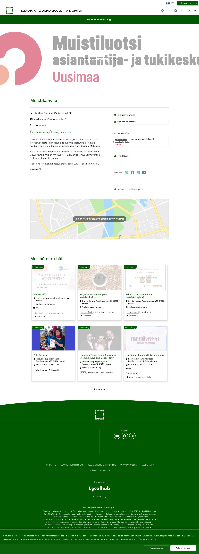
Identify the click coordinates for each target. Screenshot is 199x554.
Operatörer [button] (74, 11)
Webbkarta (148, 465)
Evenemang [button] (28, 11)
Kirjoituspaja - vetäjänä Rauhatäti (103, 519)
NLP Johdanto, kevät (130, 525)
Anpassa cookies (156, 548)
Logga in (191, 11)
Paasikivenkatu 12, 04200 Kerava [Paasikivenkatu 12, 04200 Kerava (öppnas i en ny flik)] (51, 113)
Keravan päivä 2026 (130, 511)
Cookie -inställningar (72, 465)
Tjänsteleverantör (100, 470)
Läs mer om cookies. (147, 539)
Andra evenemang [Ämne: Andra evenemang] (39, 132)
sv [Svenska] (171, 3)
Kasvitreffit (148, 525)
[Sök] (178, 11)
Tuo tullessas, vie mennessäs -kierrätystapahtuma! (75, 522)
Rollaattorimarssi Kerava (116, 514)
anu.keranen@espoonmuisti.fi (50, 119)
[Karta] (166, 11)
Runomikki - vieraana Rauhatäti (57, 525)
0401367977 (40, 125)
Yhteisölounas (78, 519)
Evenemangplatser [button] (50, 11)
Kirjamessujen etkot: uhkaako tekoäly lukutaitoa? (96, 525)
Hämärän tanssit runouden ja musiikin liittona (74, 516)
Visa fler (100, 389)
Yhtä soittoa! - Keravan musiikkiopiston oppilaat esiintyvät (124, 527)
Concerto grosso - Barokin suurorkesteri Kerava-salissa (125, 522)
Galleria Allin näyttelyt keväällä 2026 (75, 514)
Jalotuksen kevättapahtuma (59, 527)
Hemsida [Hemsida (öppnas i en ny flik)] (120, 156)
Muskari (98, 514)
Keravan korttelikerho (85, 527)
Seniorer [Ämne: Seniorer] (54, 132)
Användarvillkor (129, 465)
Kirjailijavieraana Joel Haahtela (135, 519)
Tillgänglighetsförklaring (101, 465)
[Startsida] (9, 10)
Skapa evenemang (188, 3)
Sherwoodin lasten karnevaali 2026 (58, 511)
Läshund (102, 516)
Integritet (51, 465)
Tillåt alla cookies (183, 548)
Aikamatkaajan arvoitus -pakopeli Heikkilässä (98, 511)
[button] (141, 189)
